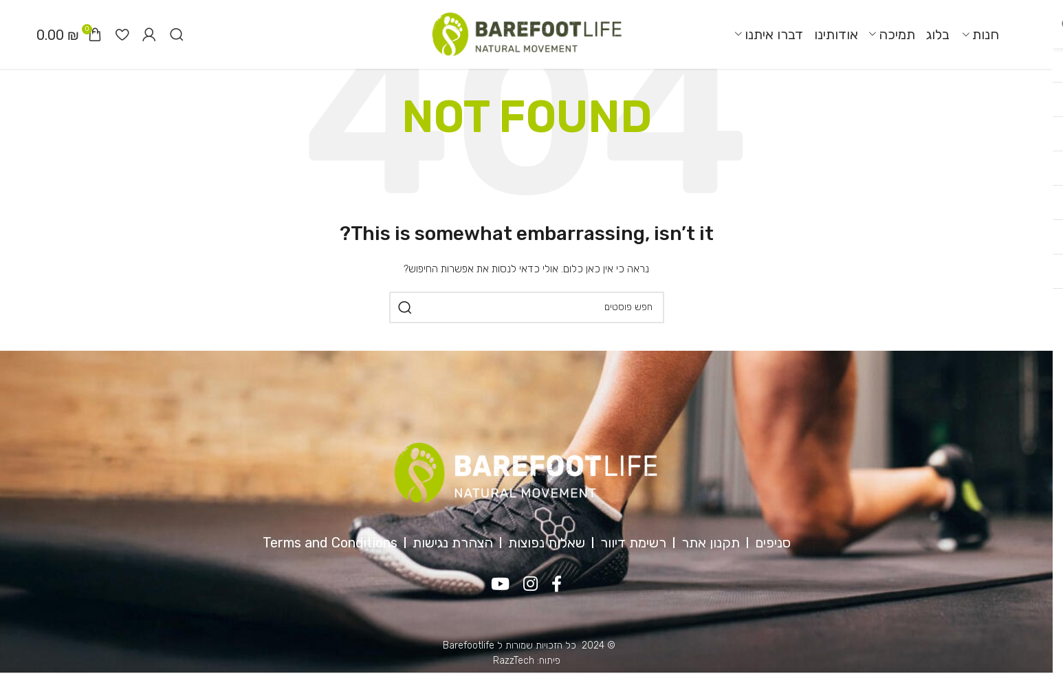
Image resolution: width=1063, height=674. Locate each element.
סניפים (773, 542)
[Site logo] (526, 34)
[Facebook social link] (557, 584)
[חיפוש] (176, 34)
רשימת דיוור (633, 542)
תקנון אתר (710, 542)
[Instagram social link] (530, 584)
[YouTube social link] (500, 584)
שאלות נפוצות (546, 542)
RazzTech (513, 660)
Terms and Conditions (330, 542)
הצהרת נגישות (453, 542)
